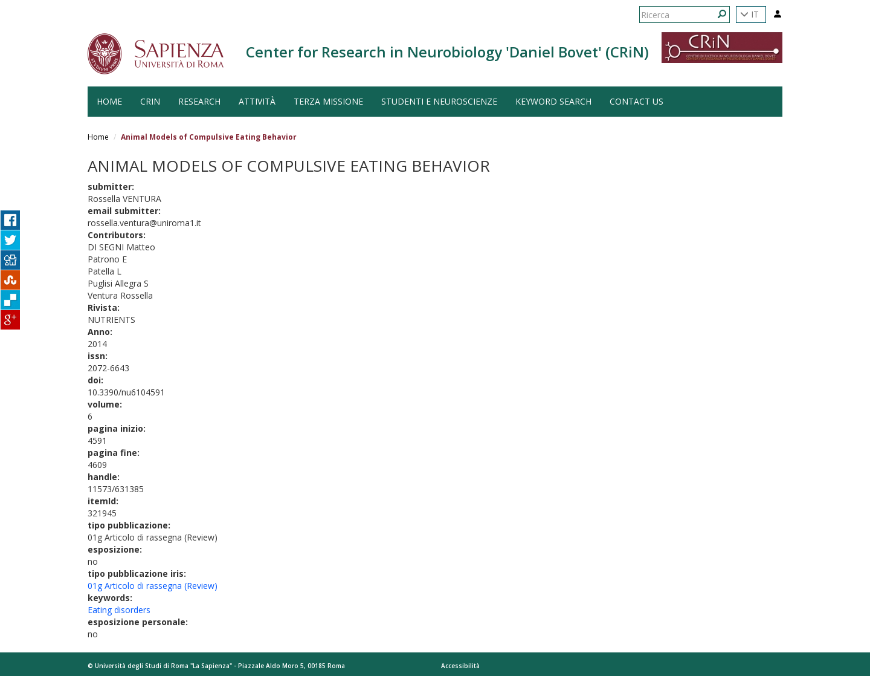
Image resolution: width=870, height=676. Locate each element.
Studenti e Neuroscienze (439, 101)
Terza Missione (328, 101)
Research (199, 101)
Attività (257, 101)
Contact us (636, 101)
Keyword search (553, 101)
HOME (109, 101)
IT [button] (749, 14)
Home (98, 137)
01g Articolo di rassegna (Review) (153, 585)
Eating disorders (119, 610)
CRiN (150, 101)
